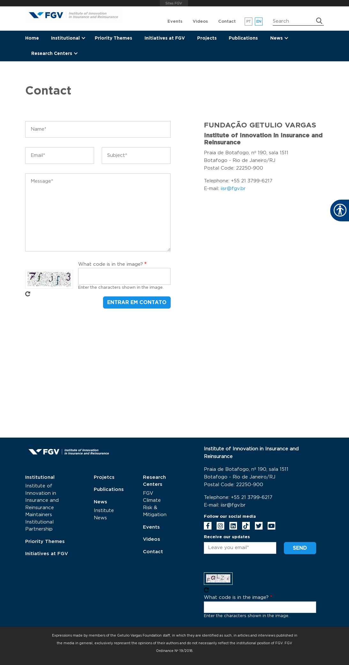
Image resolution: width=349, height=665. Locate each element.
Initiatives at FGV (165, 38)
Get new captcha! (27, 293)
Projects (207, 38)
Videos (200, 21)
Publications (243, 38)
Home (32, 38)
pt (248, 21)
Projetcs (104, 477)
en (259, 21)
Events (174, 21)
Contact (227, 21)
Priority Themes (113, 38)
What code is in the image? (110, 264)
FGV (173, 3)
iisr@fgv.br (233, 188)
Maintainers (38, 514)
